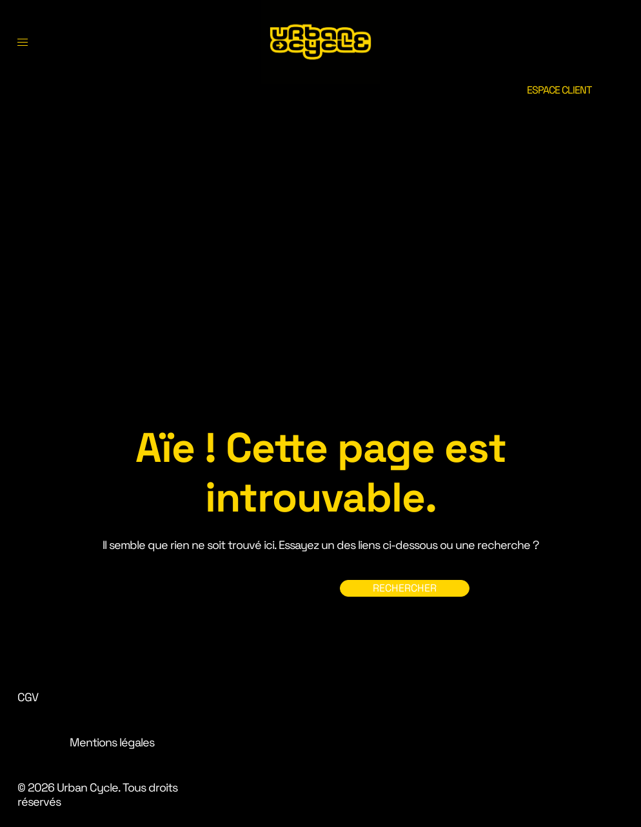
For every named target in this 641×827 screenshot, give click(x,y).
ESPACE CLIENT (559, 90)
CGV (27, 697)
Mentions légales (112, 742)
